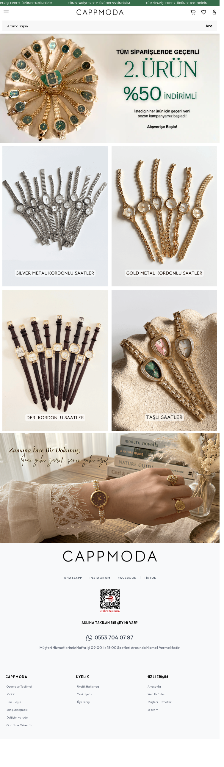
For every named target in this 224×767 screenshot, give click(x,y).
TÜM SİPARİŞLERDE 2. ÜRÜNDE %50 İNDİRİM (40, 3)
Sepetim (153, 710)
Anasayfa (154, 686)
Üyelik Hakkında (88, 686)
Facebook (127, 577)
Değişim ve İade (17, 717)
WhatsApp (72, 577)
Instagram (100, 577)
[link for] (110, 88)
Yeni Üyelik (84, 694)
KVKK (11, 694)
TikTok (150, 577)
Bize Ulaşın (14, 702)
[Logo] (100, 12)
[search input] (109, 26)
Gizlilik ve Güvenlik (19, 725)
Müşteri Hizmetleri (160, 702)
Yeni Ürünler (156, 694)
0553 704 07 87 (109, 637)
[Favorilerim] (203, 12)
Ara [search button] (209, 26)
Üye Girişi (83, 702)
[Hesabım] (214, 12)
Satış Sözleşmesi (17, 710)
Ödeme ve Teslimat (19, 686)
